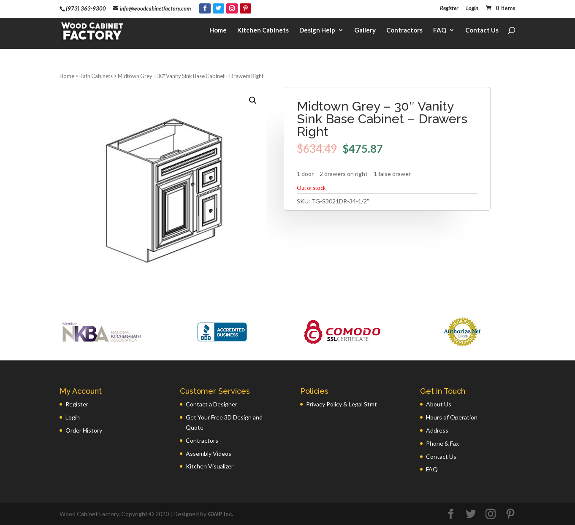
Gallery (365, 32)
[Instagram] (232, 8)
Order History (83, 430)
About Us (438, 404)
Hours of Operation (451, 417)
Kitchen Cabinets (263, 32)
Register (449, 8)
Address (437, 430)
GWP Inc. (220, 513)
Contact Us (482, 32)
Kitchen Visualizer (209, 466)
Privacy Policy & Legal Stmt (341, 404)
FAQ (439, 32)
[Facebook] (205, 8)
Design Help (317, 32)
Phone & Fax (442, 443)
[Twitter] (218, 8)
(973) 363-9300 (86, 8)
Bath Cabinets (96, 76)
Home (218, 32)
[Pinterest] (245, 8)
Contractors (404, 32)
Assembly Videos (208, 453)
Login (472, 8)
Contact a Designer (211, 404)
